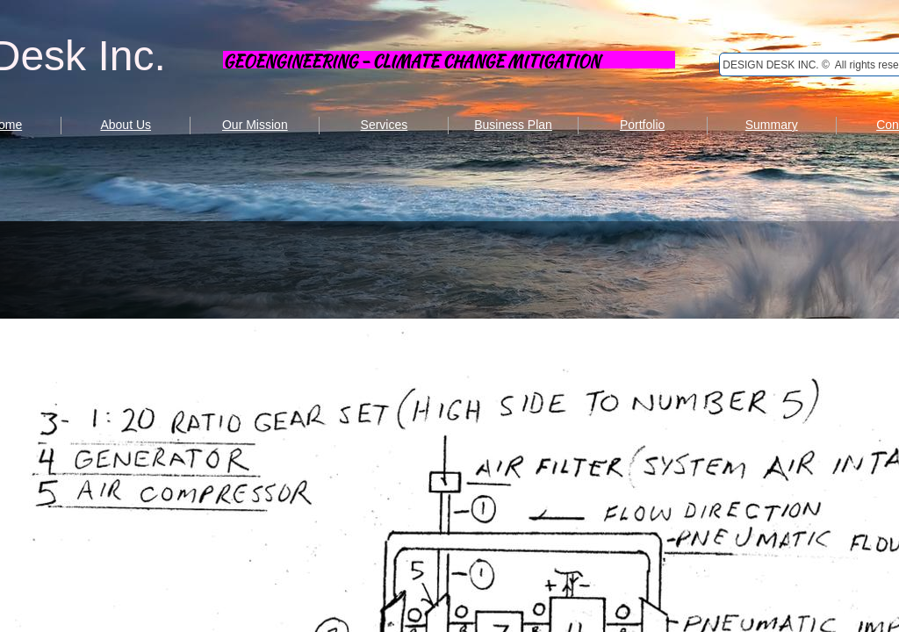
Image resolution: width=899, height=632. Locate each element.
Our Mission (255, 125)
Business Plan (513, 125)
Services (384, 125)
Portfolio (642, 125)
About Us (125, 125)
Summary (771, 125)
